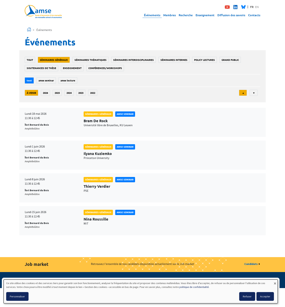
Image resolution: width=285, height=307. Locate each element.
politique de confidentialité (194, 287)
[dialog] (141, 291)
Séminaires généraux (54, 59)
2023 (80, 92)
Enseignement (205, 15)
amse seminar (46, 80)
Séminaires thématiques (91, 59)
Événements (152, 15)
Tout (30, 59)
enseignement (72, 68)
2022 (92, 92)
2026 (45, 92)
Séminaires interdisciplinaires (133, 59)
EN (257, 7)
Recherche (186, 15)
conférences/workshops (105, 68)
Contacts (254, 15)
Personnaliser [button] (17, 296)
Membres (169, 15)
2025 (57, 92)
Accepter (265, 296)
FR (252, 7)
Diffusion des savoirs (231, 15)
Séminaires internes (173, 59)
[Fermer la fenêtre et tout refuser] (275, 282)
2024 (69, 92)
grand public (230, 59)
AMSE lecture (68, 80)
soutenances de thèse (41, 68)
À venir (31, 92)
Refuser (247, 296)
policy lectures (204, 59)
